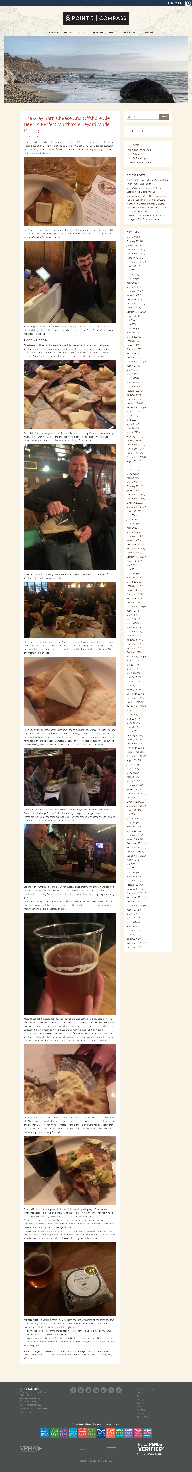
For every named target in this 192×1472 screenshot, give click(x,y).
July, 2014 (133, 814)
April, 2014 (133, 826)
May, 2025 (132, 278)
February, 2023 (135, 390)
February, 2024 (135, 340)
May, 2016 (133, 722)
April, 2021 (133, 477)
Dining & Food (133, 154)
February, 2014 (135, 835)
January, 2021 (134, 490)
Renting (53, 32)
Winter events (30, 1358)
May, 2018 (132, 623)
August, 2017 (134, 660)
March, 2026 (134, 237)
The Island (97, 32)
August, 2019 (134, 560)
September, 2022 (136, 407)
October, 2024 (135, 307)
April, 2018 (133, 627)
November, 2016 (136, 697)
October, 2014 (135, 801)
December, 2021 (136, 444)
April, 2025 (133, 282)
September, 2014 (136, 805)
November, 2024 (136, 303)
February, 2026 (135, 241)
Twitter (67, 1341)
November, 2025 (136, 253)
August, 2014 (134, 810)
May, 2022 (132, 423)
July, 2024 (132, 320)
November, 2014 (136, 797)
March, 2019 (134, 581)
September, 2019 (136, 556)
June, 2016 (133, 718)
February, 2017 (135, 685)
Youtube (110, 1341)
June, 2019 (133, 569)
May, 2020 (132, 523)
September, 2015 (136, 756)
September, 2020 (136, 506)
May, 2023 (132, 378)
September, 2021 (136, 457)
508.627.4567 (32, 1401)
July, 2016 (132, 714)
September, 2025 (136, 262)
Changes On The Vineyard (139, 149)
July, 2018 (132, 614)
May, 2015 (132, 772)
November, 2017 (136, 648)
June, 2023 (133, 374)
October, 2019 (135, 552)
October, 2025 (135, 257)
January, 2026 (134, 245)
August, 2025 (134, 266)
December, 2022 (136, 399)
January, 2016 (135, 739)
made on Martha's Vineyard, (68, 1354)
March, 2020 (134, 531)
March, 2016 (134, 731)
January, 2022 (134, 440)
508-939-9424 (31, 1412)
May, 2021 (132, 473)
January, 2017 (135, 689)
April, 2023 (133, 382)
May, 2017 (133, 673)
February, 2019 (135, 585)
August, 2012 (134, 909)
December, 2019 (136, 544)
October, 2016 (135, 702)
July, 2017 (133, 664)
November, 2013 (136, 847)
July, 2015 (133, 764)
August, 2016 (134, 710)
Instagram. (33, 1345)
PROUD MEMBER (179, 3)
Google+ (86, 1341)
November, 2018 (136, 598)
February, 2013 (135, 884)
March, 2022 (134, 432)
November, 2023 (136, 353)
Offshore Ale (76, 1338)
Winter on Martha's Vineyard (99, 1351)
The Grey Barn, (106, 1354)
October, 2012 (135, 901)
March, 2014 (134, 830)
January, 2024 (134, 345)
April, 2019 (133, 577)
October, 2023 (135, 357)
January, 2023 (134, 394)
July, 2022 (132, 415)
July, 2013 (132, 864)
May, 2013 (132, 872)
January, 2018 (135, 639)
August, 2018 (134, 610)
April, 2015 (133, 776)
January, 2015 (134, 789)
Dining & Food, (61, 1351)
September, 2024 (136, 311)
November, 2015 (136, 747)
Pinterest (96, 1341)
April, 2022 (133, 428)
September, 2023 (136, 361)
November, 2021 (136, 448)
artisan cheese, (40, 1354)
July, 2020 (132, 515)
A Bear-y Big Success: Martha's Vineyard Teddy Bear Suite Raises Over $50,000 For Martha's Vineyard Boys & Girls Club (146, 207)
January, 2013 (135, 888)
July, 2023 (132, 369)
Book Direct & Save (145, 1389)
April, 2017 (133, 677)
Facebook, (41, 1341)
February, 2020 (135, 536)
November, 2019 (136, 548)
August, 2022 (134, 411)
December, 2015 (136, 743)
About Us (113, 32)
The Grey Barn (58, 1338)
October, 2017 (135, 652)
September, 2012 (136, 905)
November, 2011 (136, 947)
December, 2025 (136, 249)
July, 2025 (132, 270)
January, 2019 (134, 590)
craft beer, (51, 1354)
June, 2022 (133, 419)
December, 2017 (136, 644)
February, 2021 (135, 486)
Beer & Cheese (36, 340)
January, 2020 (134, 540)
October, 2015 (135, 751)
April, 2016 (133, 727)
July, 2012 (132, 913)
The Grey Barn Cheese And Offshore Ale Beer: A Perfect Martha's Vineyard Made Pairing (67, 124)
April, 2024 (133, 332)
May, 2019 (132, 573)
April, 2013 (133, 876)
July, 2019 (132, 565)
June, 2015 (133, 768)
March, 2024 (134, 336)
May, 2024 (132, 328)
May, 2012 (133, 922)
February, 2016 (135, 735)
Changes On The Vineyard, (44, 1351)
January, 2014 (135, 839)
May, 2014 (133, 822)
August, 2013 (134, 859)
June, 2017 (133, 668)
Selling (81, 32)
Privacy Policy (143, 1417)
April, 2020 (133, 527)
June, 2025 (133, 274)
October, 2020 (135, 502)
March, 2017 (134, 681)
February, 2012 (135, 934)
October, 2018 (135, 602)
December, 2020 (136, 494)
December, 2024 (136, 299)
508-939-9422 (41, 1409)
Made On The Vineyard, (77, 1351)
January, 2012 (135, 938)
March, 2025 (134, 286)
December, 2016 (136, 693)
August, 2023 (134, 365)
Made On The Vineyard (137, 158)
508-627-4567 (35, 1405)
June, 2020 (133, 519)
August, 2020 (134, 511)
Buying (68, 32)
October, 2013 (135, 851)
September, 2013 (136, 855)
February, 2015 (135, 785)
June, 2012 (133, 918)
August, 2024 (134, 315)
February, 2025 (135, 291)
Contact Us (147, 32)
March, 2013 (134, 880)
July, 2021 (132, 465)
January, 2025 (134, 295)
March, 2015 (134, 781)
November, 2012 (136, 897)
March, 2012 (134, 930)
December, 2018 (136, 594)
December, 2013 (136, 843)
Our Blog (129, 32)
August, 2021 (134, 461)
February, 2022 (135, 436)
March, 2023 (134, 386)
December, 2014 (136, 793)
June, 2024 (133, 324)
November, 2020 (136, 498)
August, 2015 (134, 760)
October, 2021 (135, 453)
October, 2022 (135, 403)
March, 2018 (134, 631)
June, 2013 (133, 868)
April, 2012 (133, 926)
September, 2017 (136, 656)
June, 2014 (133, 818)
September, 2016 (136, 706)
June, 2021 (133, 469)
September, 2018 (136, 606)
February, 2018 (135, 635)
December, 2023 (136, 349)
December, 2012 (136, 893)
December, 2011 (136, 942)
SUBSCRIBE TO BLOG (137, 130)
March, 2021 (134, 482)
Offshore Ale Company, (89, 1354)
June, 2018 (133, 619)
